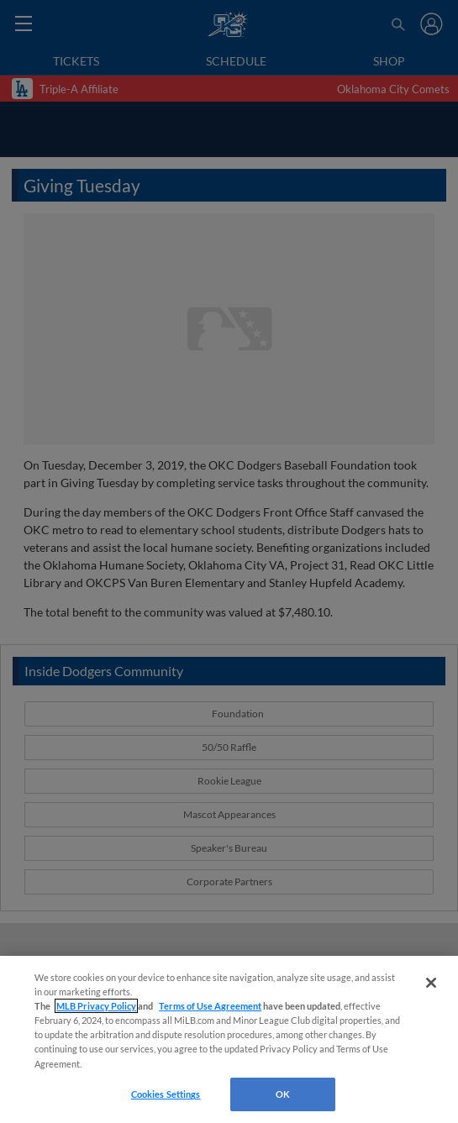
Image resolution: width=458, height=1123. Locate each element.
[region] (229, 1039)
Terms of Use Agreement (210, 1005)
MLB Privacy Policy (96, 1005)
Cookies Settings (166, 1094)
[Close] (431, 982)
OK (283, 1094)
